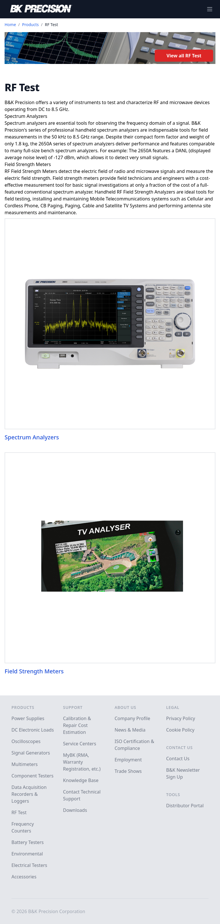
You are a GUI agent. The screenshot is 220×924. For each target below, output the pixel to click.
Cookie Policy (180, 730)
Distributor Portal (185, 805)
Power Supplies (27, 718)
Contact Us (179, 747)
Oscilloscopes (25, 741)
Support (72, 707)
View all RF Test (183, 55)
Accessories (23, 877)
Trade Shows (128, 771)
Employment (128, 760)
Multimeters (24, 764)
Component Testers (32, 776)
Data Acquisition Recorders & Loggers (29, 794)
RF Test (19, 812)
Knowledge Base (81, 780)
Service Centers (79, 743)
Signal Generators (30, 753)
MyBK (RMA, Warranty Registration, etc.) (82, 762)
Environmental (27, 854)
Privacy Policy (180, 718)
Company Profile (132, 718)
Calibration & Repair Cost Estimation (77, 725)
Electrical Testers (29, 865)
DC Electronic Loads (32, 730)
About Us (125, 707)
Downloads (75, 810)
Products (30, 24)
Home (10, 24)
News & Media (130, 730)
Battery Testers (27, 842)
